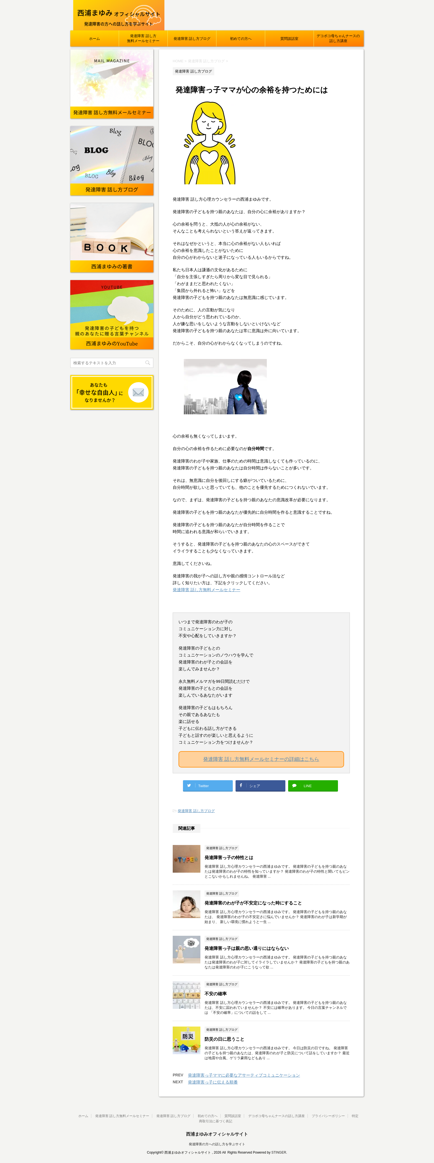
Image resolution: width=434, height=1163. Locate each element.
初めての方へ (241, 39)
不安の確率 (216, 993)
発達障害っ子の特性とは (229, 857)
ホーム (94, 39)
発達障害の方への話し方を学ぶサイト (217, 1144)
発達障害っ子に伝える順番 (213, 1082)
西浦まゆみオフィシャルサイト (217, 1134)
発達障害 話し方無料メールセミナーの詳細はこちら (261, 759)
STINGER (278, 1152)
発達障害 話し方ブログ (192, 39)
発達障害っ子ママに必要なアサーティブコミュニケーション (244, 1075)
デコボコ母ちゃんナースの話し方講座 (338, 38)
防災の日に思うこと (224, 1039)
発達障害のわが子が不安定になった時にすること (253, 903)
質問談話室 (289, 39)
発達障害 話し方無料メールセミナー (143, 38)
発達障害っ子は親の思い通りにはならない (247, 948)
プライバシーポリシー (328, 1116)
